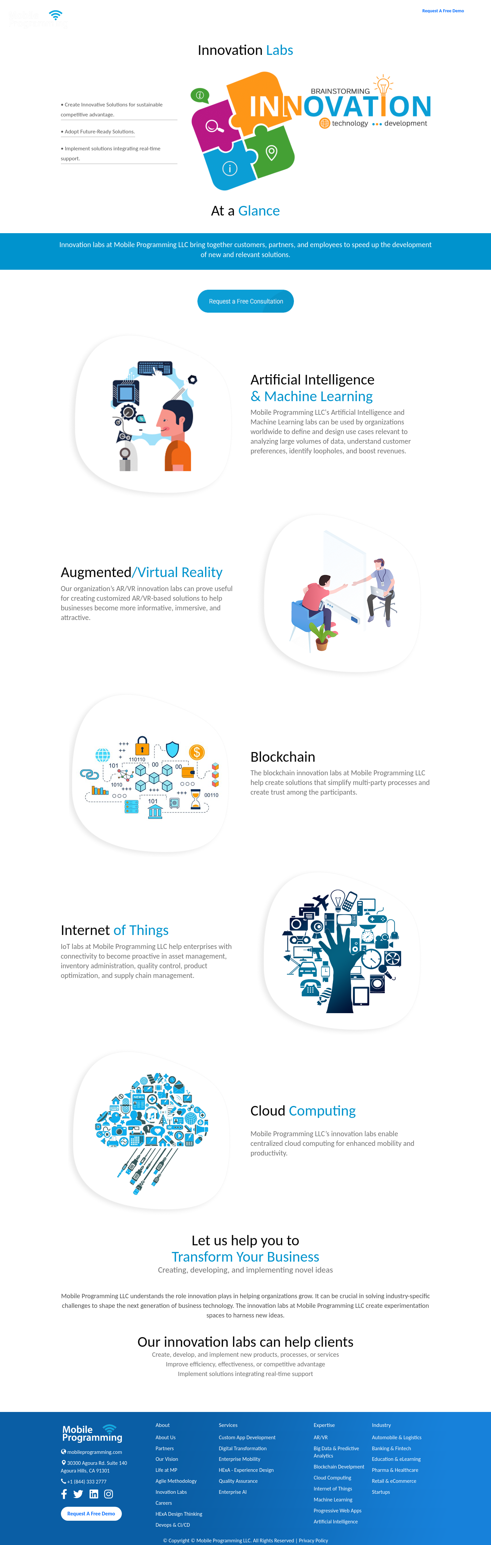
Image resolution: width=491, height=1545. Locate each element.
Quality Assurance (238, 1481)
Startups (381, 1492)
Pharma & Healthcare (395, 1470)
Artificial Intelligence (336, 1521)
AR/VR (321, 1437)
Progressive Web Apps (338, 1510)
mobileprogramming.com (94, 1452)
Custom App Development (247, 1437)
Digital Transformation (243, 1448)
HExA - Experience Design (246, 1470)
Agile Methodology (176, 1481)
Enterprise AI (233, 1492)
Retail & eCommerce (394, 1481)
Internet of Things (333, 1488)
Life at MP (166, 1470)
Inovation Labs (171, 1492)
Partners (165, 1448)
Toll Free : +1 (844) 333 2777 (446, 28)
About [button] (183, 28)
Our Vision (167, 1459)
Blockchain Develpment (339, 1467)
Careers (337, 28)
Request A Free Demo (443, 11)
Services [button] (233, 28)
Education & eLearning (396, 1459)
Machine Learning (333, 1499)
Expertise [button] (286, 28)
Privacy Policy (313, 1540)
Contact (380, 28)
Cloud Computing (332, 1477)
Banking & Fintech (391, 1448)
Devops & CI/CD (173, 1525)
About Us (166, 1437)
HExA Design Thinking (179, 1514)
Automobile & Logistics (397, 1437)
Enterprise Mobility (239, 1459)
